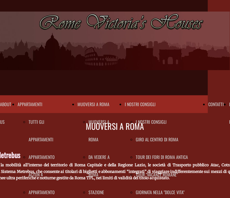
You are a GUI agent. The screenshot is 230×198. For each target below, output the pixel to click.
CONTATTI (216, 104)
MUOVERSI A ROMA (93, 104)
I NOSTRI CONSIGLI (140, 104)
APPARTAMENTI (30, 104)
